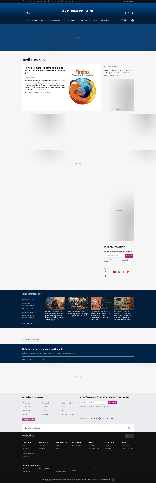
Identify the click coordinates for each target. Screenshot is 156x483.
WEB (95, 20)
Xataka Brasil (26, 471)
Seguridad (45, 407)
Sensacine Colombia (61, 471)
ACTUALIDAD (32, 20)
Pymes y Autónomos (127, 448)
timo (70, 360)
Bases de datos (27, 309)
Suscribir (129, 255)
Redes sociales (56, 360)
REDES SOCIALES (70, 20)
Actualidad (46, 360)
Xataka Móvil (26, 448)
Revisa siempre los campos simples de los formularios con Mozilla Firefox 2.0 (45, 70)
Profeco (117, 73)
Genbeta (78, 11)
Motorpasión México (94, 469)
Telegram (132, 20)
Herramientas (30, 78)
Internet (112, 75)
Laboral (65, 360)
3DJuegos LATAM (44, 469)
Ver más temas (28, 419)
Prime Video (125, 73)
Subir (128, 436)
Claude (106, 70)
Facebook (129, 20)
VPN (118, 75)
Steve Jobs (114, 70)
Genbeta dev (32, 293)
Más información (81, 481)
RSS (123, 271)
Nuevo (128, 13)
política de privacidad (104, 406)
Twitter (122, 20)
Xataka (25, 445)
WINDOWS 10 (85, 20)
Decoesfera (107, 448)
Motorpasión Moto (93, 448)
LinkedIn (105, 275)
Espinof (58, 448)
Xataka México (27, 469)
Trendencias (108, 445)
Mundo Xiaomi (27, 456)
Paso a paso (37, 360)
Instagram (109, 73)
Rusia (121, 70)
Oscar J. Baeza (34, 93)
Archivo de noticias (32, 339)
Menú (27, 13)
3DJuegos (42, 445)
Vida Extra (42, 448)
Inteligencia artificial (67, 403)
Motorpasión (92, 445)
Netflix (25, 414)
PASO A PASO (106, 20)
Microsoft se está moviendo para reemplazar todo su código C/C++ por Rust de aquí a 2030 (78, 314)
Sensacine (58, 445)
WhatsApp (45, 414)
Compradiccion (108, 451)
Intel (105, 75)
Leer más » (41, 89)
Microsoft (129, 70)
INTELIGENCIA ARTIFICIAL (50, 20)
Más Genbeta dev (28, 323)
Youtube (114, 271)
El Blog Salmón (125, 445)
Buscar (129, 428)
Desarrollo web (28, 299)
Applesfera (26, 451)
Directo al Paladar (77, 445)
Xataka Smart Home (29, 453)
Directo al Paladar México (77, 469)
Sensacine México (61, 469)
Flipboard (125, 20)
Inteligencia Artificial (67, 414)
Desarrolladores (28, 312)
